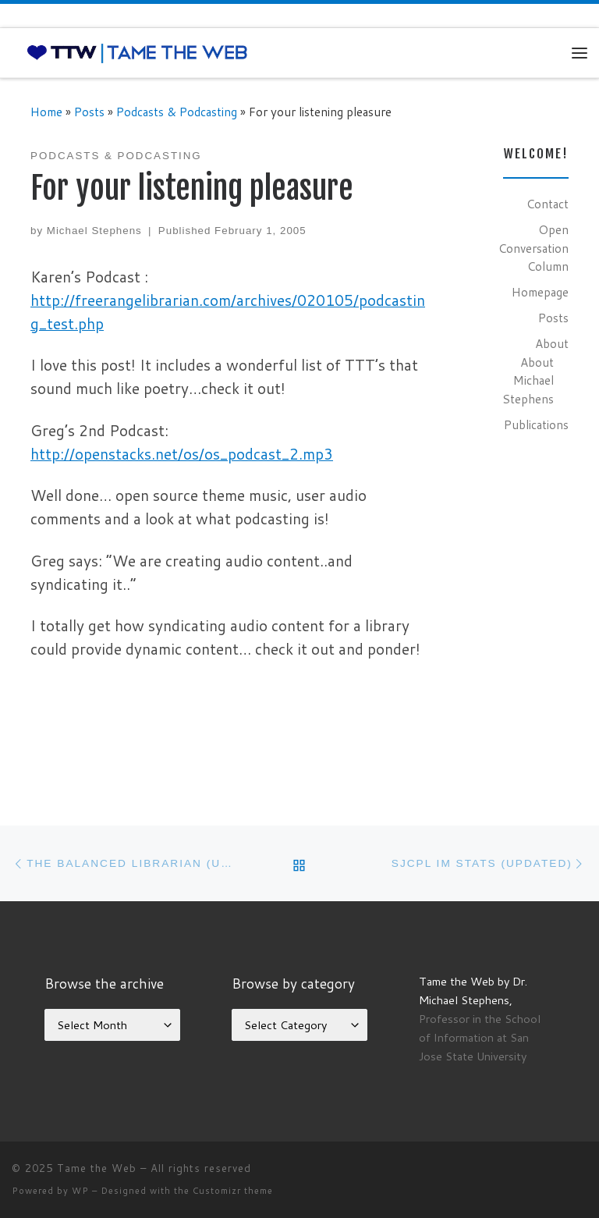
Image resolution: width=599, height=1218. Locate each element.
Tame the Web (96, 1168)
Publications (536, 424)
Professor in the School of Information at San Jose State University (480, 1037)
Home (46, 111)
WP (80, 1190)
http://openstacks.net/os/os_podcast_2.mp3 (181, 453)
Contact (547, 203)
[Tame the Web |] (137, 52)
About (552, 343)
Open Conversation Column (533, 248)
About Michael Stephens (528, 380)
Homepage (540, 291)
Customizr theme (233, 1190)
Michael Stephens (94, 230)
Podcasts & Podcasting (176, 111)
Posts (89, 111)
